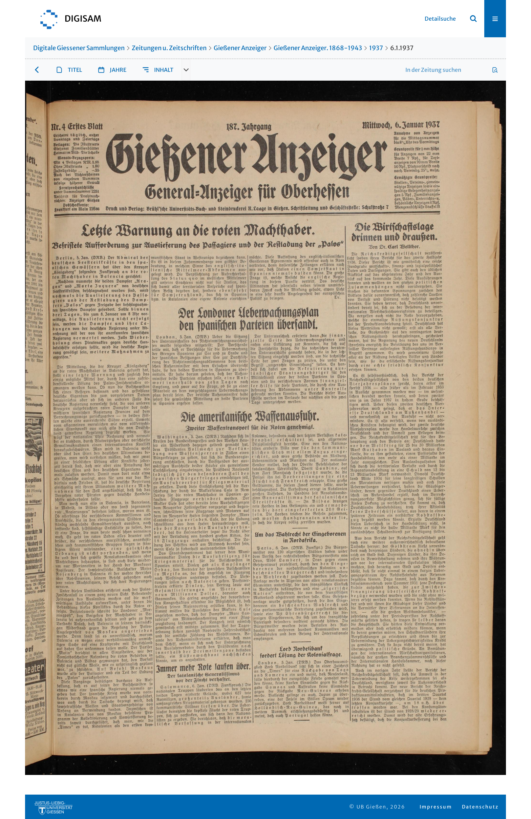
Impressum (436, 807)
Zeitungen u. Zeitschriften (169, 48)
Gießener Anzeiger (240, 48)
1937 (376, 48)
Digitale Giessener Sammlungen (79, 48)
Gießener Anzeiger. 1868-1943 (318, 48)
